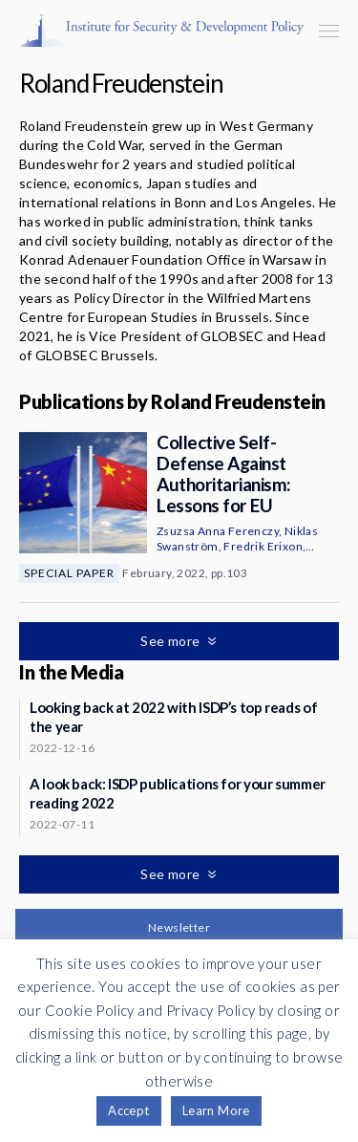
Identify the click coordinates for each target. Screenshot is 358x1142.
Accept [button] (128, 1110)
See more (171, 641)
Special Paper (69, 573)
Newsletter (179, 927)
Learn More (216, 1110)
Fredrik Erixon (263, 546)
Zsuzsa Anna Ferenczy (218, 531)
